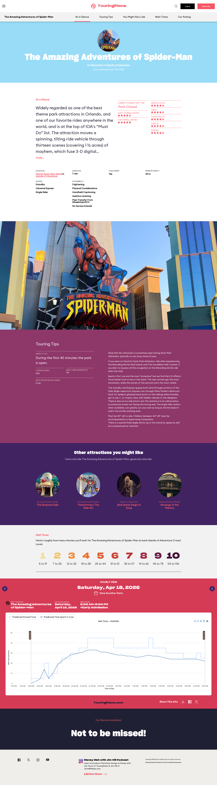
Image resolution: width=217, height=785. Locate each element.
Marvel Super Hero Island (49, 173)
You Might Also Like (134, 16)
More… (40, 157)
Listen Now (96, 774)
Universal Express (45, 188)
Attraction (97, 65)
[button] (195, 621)
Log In (187, 6)
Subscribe (206, 6)
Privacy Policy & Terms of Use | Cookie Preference (163, 762)
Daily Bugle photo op (138, 422)
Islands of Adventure (118, 65)
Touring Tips (106, 16)
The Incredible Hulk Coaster (162, 364)
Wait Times (161, 16)
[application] (108, 655)
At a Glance (82, 16)
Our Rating (184, 16)
